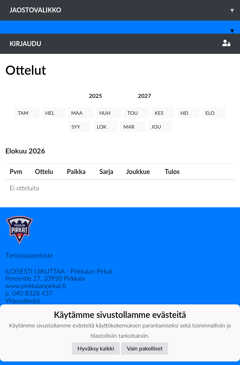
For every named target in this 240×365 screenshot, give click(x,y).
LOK (105, 127)
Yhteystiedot (22, 300)
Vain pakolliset (145, 348)
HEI (188, 113)
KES (163, 113)
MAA (80, 113)
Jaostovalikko (125, 10)
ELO (213, 113)
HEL (53, 113)
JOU (160, 127)
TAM (27, 113)
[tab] (95, 95)
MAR (132, 127)
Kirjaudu (120, 43)
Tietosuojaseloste (29, 255)
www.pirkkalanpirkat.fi (35, 286)
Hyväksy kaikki (96, 348)
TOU (136, 113)
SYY (79, 127)
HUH (108, 113)
